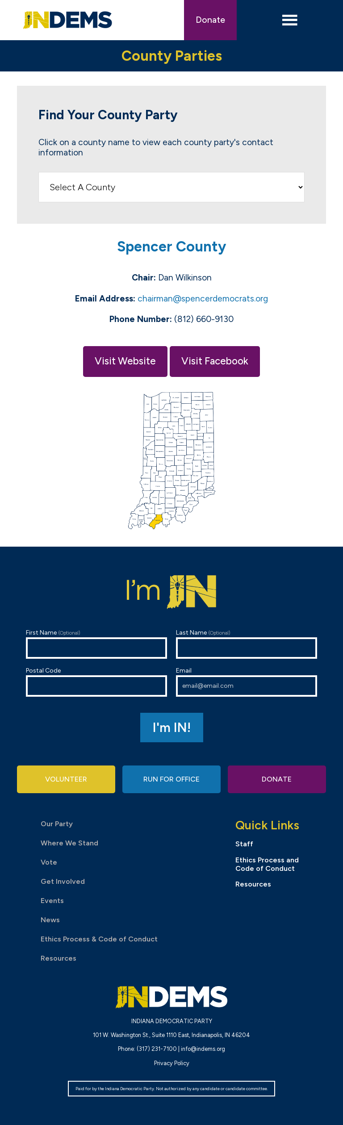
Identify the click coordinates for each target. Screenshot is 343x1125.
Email (246, 682)
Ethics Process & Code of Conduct (99, 939)
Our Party (57, 824)
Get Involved (63, 881)
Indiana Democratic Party (67, 20)
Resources (58, 958)
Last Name (246, 644)
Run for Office (171, 779)
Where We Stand (69, 843)
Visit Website (125, 361)
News (50, 920)
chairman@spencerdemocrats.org (203, 298)
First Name (96, 644)
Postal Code (96, 682)
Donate (210, 20)
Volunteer (66, 779)
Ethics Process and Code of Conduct (267, 864)
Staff (244, 844)
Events (52, 900)
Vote (49, 862)
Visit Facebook (214, 361)
